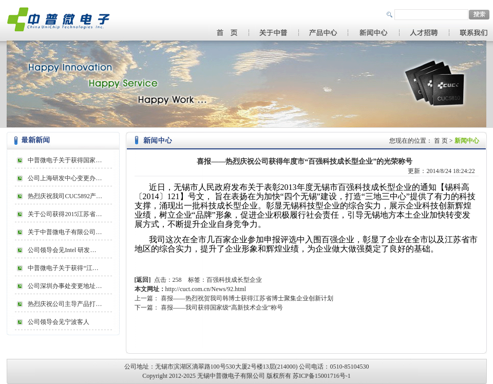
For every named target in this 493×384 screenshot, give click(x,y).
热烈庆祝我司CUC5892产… (65, 196)
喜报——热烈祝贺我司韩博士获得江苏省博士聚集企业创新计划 (247, 298)
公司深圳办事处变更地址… (65, 286)
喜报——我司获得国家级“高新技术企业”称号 (222, 307)
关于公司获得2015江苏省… (65, 214)
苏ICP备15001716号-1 (322, 375)
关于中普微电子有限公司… (65, 232)
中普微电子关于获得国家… (65, 160)
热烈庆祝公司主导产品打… (65, 304)
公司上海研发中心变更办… (65, 178)
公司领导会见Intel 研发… (62, 250)
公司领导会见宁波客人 (58, 321)
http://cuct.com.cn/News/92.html (205, 289)
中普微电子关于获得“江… (63, 268)
